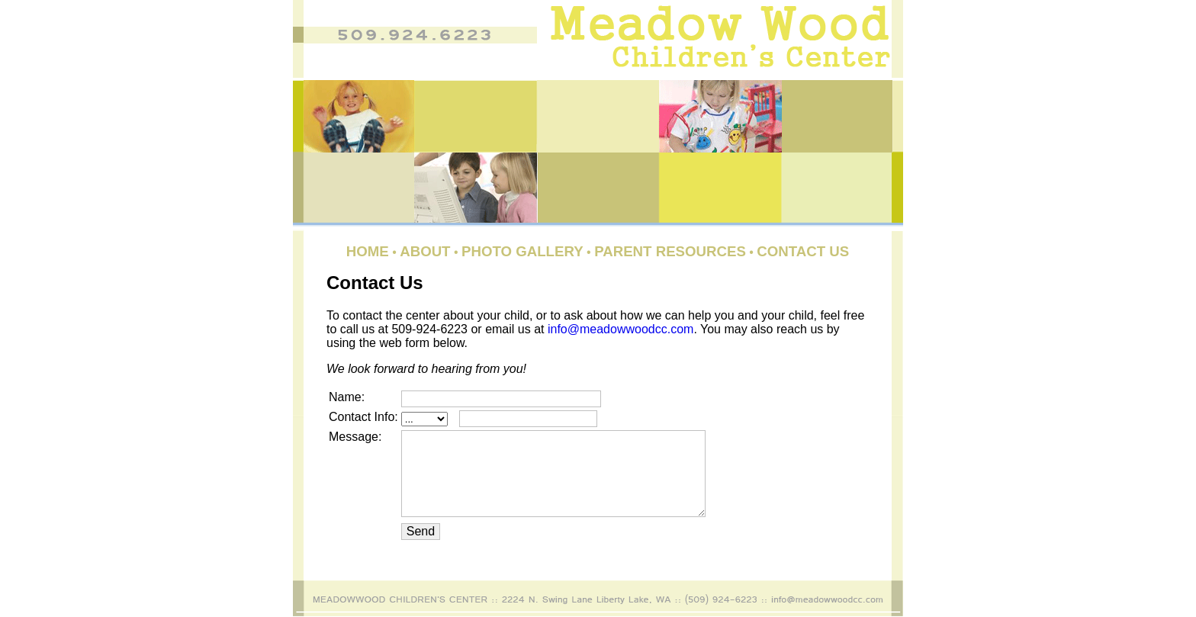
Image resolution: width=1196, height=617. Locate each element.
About (425, 251)
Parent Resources (670, 251)
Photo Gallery (522, 251)
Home (367, 251)
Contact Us (803, 251)
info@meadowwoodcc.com (620, 329)
